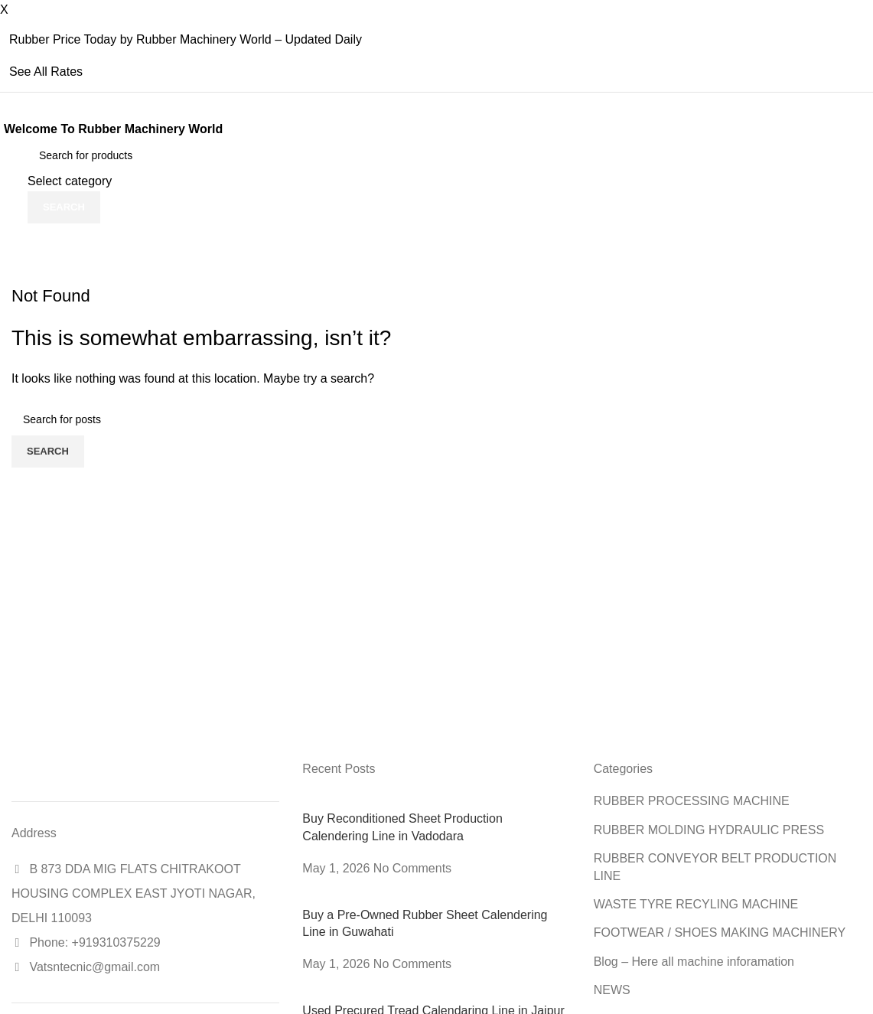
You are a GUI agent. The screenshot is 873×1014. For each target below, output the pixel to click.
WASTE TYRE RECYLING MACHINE (696, 904)
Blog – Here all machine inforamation (694, 961)
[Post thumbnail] (413, 800)
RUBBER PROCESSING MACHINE (692, 800)
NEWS (612, 989)
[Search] (106, 155)
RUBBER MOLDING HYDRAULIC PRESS (709, 829)
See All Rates (46, 71)
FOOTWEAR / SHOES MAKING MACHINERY (720, 932)
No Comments (412, 868)
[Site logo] (11, 180)
